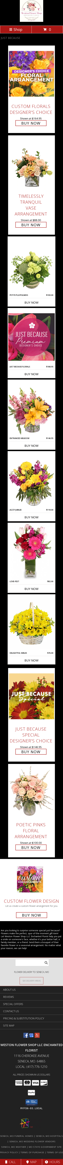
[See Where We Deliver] (31, 980)
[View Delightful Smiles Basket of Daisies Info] (31, 623)
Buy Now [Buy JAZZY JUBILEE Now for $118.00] (31, 517)
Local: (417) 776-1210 (31, 1067)
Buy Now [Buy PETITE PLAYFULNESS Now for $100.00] (31, 302)
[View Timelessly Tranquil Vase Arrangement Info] (31, 163)
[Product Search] (32, 962)
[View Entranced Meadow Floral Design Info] (31, 408)
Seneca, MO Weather (13, 1147)
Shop (15, 29)
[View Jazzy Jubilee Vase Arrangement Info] (31, 480)
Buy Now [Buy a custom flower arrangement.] (31, 915)
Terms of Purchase (32, 1152)
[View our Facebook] (25, 1037)
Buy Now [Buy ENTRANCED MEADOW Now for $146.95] (31, 446)
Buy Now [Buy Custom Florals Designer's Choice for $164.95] (31, 123)
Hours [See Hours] (52, 1162)
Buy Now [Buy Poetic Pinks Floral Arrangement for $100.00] (31, 847)
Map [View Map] (31, 1162)
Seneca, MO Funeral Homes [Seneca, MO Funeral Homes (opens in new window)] (16, 1136)
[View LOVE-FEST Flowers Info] (31, 551)
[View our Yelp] (37, 1037)
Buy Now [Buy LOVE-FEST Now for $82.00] (31, 589)
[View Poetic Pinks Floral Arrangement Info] (31, 792)
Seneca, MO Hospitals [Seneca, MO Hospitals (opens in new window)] (49, 1136)
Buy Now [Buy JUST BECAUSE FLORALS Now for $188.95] (31, 374)
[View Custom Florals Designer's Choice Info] (31, 73)
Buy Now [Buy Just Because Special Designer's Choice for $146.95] (31, 751)
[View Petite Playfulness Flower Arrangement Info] (31, 265)
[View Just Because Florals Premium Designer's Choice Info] (31, 336)
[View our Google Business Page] (31, 1037)
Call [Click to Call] (10, 1162)
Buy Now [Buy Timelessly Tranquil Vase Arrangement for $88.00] (31, 224)
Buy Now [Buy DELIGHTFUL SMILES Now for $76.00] (31, 660)
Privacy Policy (9, 1152)
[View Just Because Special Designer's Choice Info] (31, 696)
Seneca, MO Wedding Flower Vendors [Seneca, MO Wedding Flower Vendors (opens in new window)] (32, 1141)
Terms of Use (55, 1152)
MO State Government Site (45, 1147)
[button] (32, 1102)
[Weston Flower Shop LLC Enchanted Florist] (31, 20)
